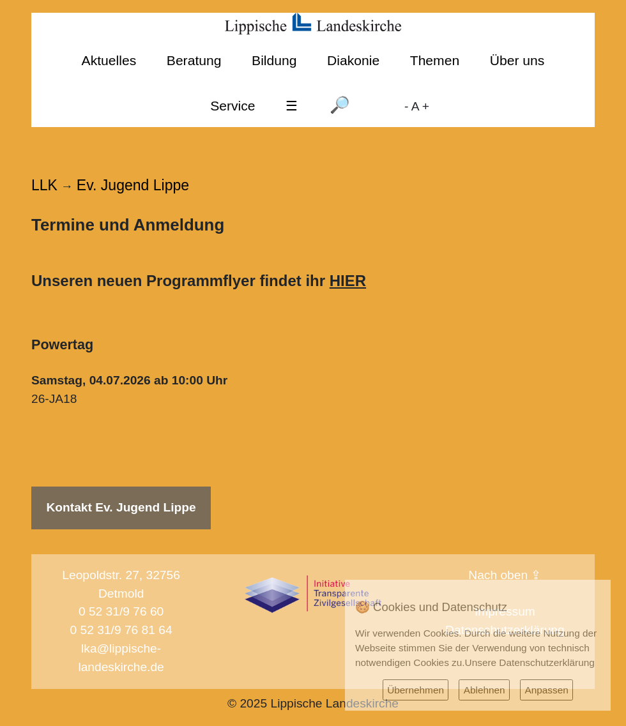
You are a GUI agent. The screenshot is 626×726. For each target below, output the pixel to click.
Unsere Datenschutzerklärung (530, 662)
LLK (44, 185)
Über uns (517, 60)
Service (232, 105)
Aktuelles (109, 60)
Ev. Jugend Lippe (133, 185)
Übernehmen (415, 689)
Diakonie (353, 60)
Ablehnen (484, 689)
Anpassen (546, 689)
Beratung (194, 60)
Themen (434, 60)
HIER (348, 280)
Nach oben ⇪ (504, 575)
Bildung (274, 60)
